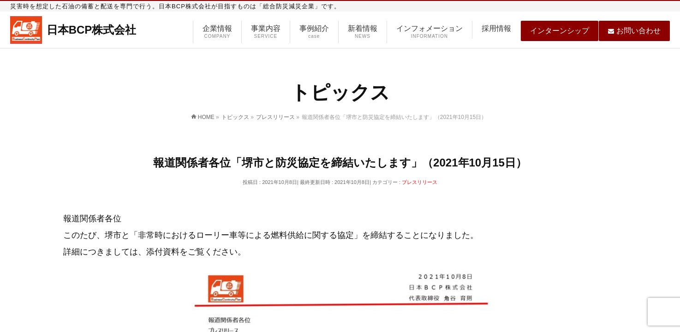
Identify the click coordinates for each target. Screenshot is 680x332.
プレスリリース (419, 182)
